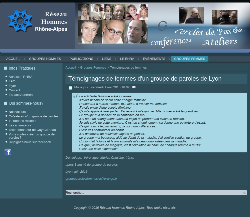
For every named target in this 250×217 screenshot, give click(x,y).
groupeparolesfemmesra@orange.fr (91, 178)
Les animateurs (20, 125)
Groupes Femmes (189, 59)
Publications (81, 59)
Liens (107, 59)
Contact (14, 90)
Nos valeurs (17, 112)
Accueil (13, 59)
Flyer (12, 86)
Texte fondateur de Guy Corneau (32, 130)
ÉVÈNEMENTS (154, 59)
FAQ (12, 81)
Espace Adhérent (21, 95)
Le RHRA (127, 59)
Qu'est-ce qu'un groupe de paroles (33, 116)
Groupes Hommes (45, 59)
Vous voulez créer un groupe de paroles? (32, 135)
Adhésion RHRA (20, 77)
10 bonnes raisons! (22, 121)
